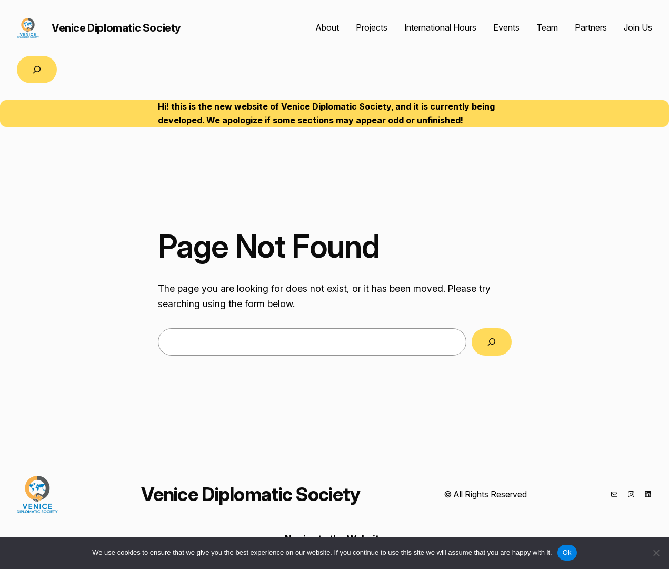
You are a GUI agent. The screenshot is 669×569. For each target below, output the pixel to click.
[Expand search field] (37, 69)
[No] (656, 552)
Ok (567, 552)
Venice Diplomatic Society (116, 28)
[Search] (492, 342)
